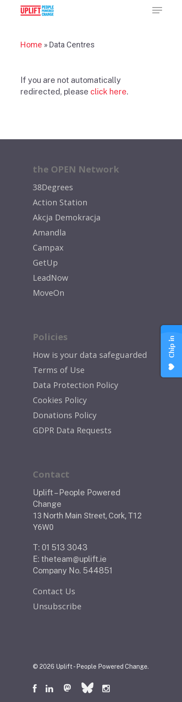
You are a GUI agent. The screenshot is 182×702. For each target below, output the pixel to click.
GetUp (45, 262)
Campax (48, 247)
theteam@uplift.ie (74, 559)
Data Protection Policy (75, 385)
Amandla (49, 232)
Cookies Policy (60, 400)
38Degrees (53, 187)
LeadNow (50, 277)
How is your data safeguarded (90, 354)
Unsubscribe (57, 606)
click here (108, 91)
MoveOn (48, 292)
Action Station (60, 202)
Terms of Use (59, 370)
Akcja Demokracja (67, 217)
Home (31, 44)
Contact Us (54, 591)
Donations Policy (65, 415)
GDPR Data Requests (72, 430)
